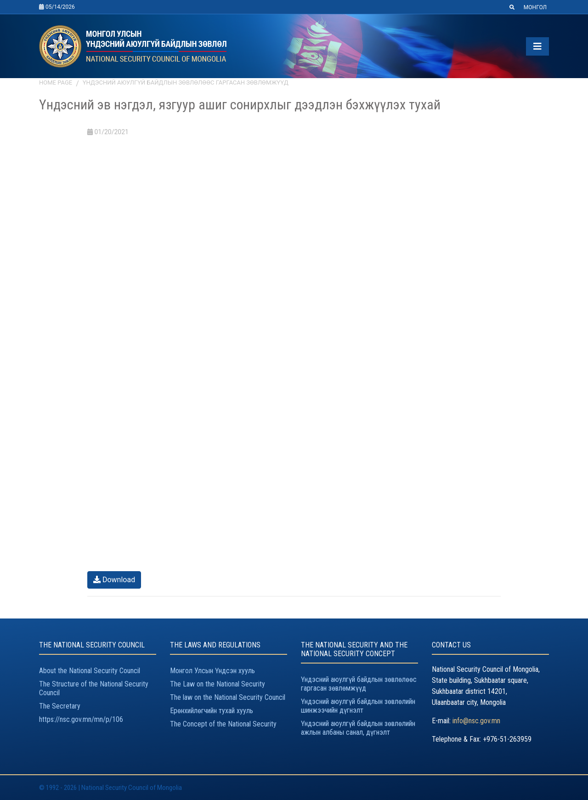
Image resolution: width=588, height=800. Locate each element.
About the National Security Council (89, 670)
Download (114, 579)
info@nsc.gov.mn (476, 720)
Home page (55, 82)
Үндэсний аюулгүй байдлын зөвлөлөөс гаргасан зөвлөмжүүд (185, 82)
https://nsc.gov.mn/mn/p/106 (81, 719)
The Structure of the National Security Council (93, 688)
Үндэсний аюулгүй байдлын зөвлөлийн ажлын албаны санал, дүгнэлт (358, 728)
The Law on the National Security (217, 684)
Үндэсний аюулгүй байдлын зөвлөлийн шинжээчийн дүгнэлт (358, 706)
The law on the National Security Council (227, 697)
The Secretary (59, 706)
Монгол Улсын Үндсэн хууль (212, 670)
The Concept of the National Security (223, 724)
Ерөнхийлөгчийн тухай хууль (211, 710)
